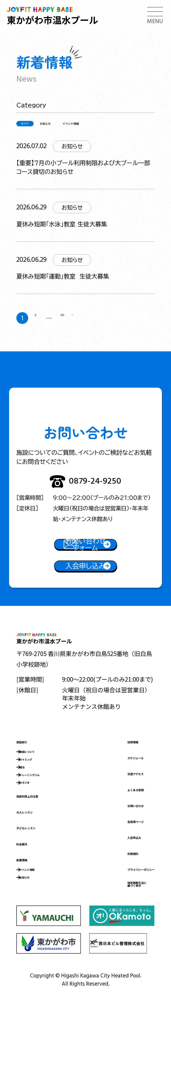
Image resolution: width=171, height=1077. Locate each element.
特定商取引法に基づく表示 (116, 936)
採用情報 (107, 789)
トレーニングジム (45, 825)
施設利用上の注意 (40, 848)
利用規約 (107, 901)
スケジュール (113, 805)
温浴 (28, 816)
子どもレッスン (37, 880)
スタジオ (34, 834)
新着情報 (28, 912)
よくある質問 (113, 837)
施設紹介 (28, 789)
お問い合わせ (113, 853)
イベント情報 (120, 123)
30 (71, 320)
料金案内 (28, 896)
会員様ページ (113, 869)
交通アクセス (113, 821)
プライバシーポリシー (125, 917)
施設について (39, 799)
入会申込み (110, 885)
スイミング (36, 808)
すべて (33, 123)
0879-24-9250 (95, 486)
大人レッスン (34, 864)
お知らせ (72, 123)
